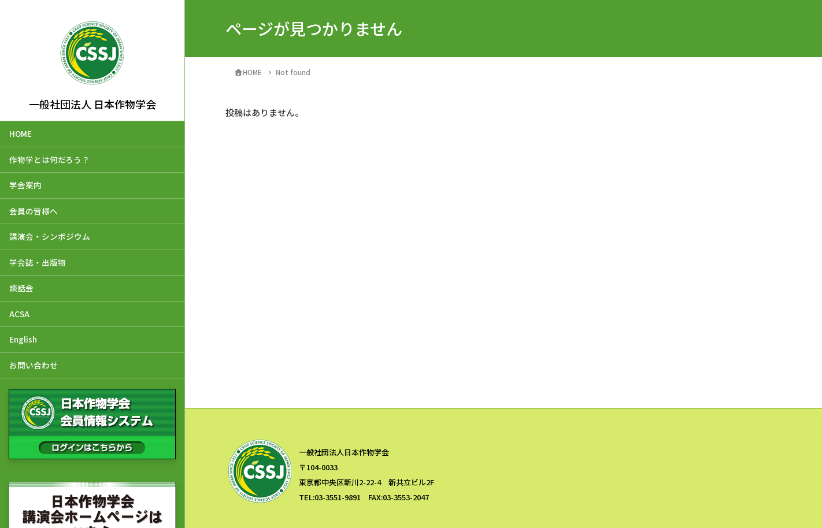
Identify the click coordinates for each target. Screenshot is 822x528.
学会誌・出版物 (37, 262)
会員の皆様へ (33, 211)
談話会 (21, 287)
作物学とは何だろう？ (49, 159)
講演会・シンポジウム (49, 236)
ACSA (19, 313)
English (23, 339)
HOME (20, 133)
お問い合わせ (33, 365)
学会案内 (25, 185)
